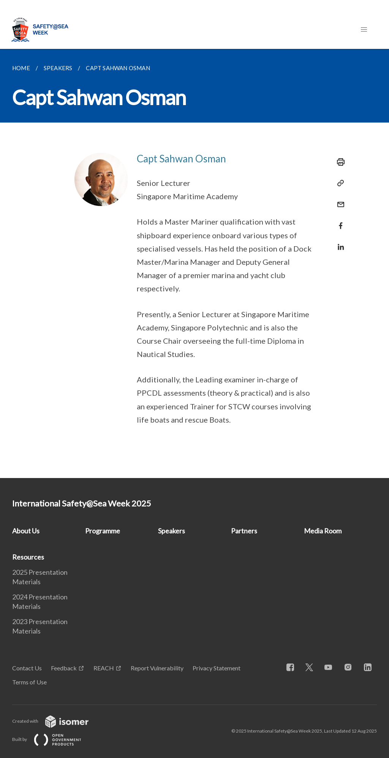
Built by (52, 739)
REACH (103, 668)
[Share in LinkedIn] (338, 242)
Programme (102, 531)
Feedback (64, 668)
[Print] (338, 162)
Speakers (171, 531)
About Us (26, 531)
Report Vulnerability (157, 668)
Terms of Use (29, 682)
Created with (56, 721)
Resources (28, 557)
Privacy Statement (216, 668)
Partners (244, 531)
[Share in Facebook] (338, 221)
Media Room (323, 531)
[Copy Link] (338, 183)
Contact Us (27, 668)
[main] (194, 263)
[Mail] (338, 199)
